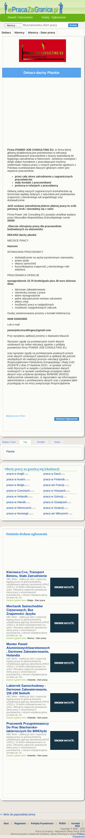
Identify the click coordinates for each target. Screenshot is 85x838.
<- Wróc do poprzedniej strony (17, 814)
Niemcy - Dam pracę (41, 32)
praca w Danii (52, 473)
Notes (57, 442)
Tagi (25, 442)
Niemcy (19, 32)
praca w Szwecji (53, 507)
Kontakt (41, 442)
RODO (62, 823)
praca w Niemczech (19, 507)
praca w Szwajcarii (55, 502)
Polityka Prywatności (42, 823)
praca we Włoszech (55, 513)
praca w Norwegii (17, 513)
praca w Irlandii (16, 502)
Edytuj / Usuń (9, 442)
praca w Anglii (15, 473)
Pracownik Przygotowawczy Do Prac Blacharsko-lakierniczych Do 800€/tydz (27, 727)
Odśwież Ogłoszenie (66, 419)
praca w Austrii (16, 479)
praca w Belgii (15, 485)
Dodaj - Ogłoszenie (54, 17)
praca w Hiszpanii (54, 490)
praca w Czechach (18, 490)
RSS (77, 826)
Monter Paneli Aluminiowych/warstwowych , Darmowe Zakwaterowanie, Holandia (28, 649)
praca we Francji (53, 485)
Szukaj (73, 25)
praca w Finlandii (54, 479)
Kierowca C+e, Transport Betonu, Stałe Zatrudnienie (26, 574)
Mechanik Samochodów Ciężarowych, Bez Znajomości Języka (24, 610)
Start (6, 823)
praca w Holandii (17, 496)
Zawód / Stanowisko (20, 17)
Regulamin (20, 823)
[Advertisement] (35, 111)
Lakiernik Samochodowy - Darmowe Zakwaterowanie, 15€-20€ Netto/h (26, 689)
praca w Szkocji (53, 496)
